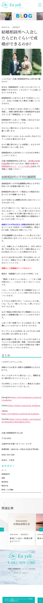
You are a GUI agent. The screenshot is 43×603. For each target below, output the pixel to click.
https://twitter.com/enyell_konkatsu (24, 405)
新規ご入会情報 (7, 489)
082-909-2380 (23, 562)
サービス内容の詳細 (26, 166)
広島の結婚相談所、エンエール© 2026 (21, 569)
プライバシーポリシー (22, 573)
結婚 (3, 478)
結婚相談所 (5, 474)
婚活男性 (4, 482)
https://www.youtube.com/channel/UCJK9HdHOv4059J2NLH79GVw (21, 420)
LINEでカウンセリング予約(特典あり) (21, 600)
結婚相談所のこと (8, 166)
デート (4, 470)
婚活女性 (4, 485)
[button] (41, 529)
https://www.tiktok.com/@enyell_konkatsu (20, 413)
